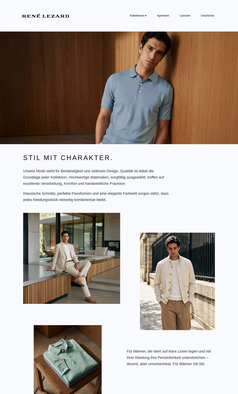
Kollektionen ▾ (138, 15)
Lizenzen (185, 15)
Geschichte (207, 15)
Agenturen (163, 15)
